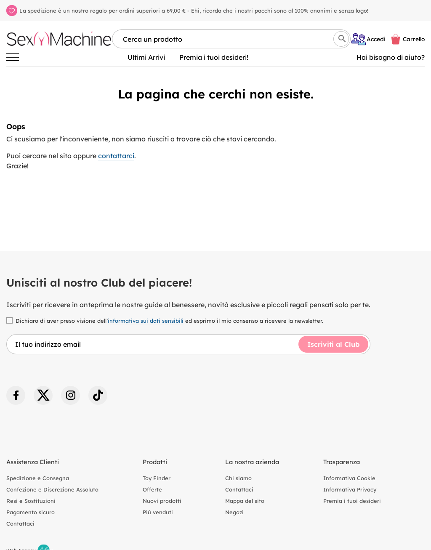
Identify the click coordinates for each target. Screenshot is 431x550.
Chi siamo (238, 478)
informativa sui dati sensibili (146, 320)
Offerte (152, 489)
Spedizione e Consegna (37, 478)
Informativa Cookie (349, 478)
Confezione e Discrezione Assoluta (52, 489)
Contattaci (20, 523)
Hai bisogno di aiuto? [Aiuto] (391, 57)
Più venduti (158, 512)
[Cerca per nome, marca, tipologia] (231, 38)
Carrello (414, 39)
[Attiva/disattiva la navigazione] (12, 57)
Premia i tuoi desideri (352, 500)
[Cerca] (341, 39)
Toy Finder (156, 478)
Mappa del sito (244, 500)
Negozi (234, 512)
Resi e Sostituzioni (31, 500)
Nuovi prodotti (162, 500)
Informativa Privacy (349, 489)
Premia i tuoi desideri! (213, 57)
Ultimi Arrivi (146, 57)
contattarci (116, 155)
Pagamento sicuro (30, 512)
